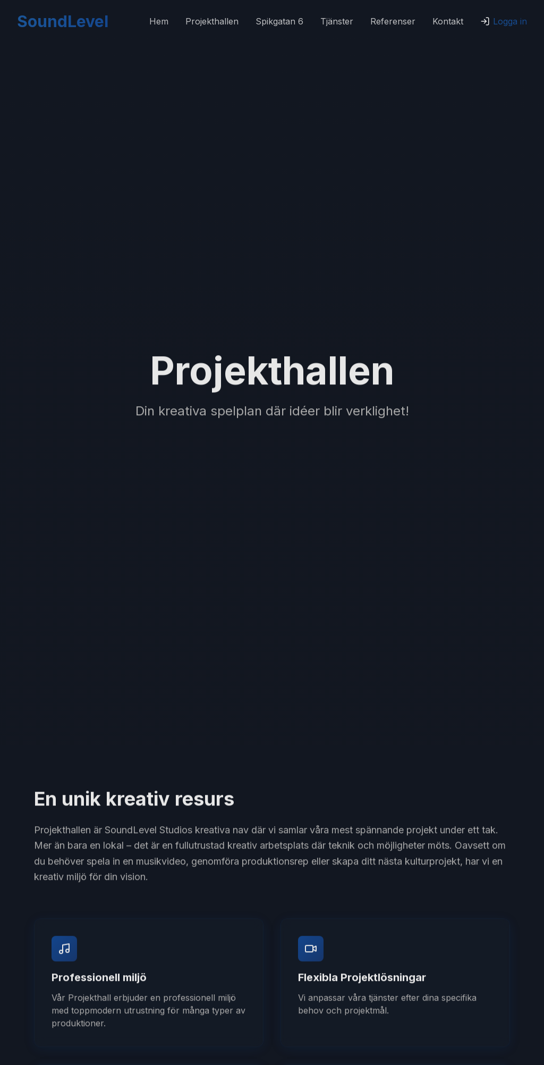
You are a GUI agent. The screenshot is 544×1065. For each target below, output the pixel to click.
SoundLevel (62, 21)
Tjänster (336, 21)
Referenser (392, 21)
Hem (158, 21)
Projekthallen (212, 21)
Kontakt (447, 21)
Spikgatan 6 (279, 21)
